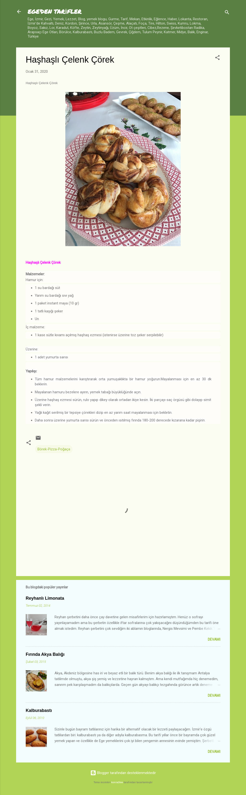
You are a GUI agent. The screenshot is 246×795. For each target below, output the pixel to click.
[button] (217, 58)
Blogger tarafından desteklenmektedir (123, 773)
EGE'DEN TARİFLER (54, 11)
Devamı (214, 639)
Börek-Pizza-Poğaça (53, 449)
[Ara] (227, 13)
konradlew (117, 782)
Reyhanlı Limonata (45, 598)
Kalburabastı (39, 710)
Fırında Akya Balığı (45, 654)
